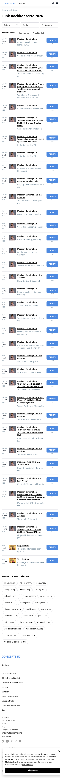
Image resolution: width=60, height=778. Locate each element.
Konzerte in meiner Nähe (12, 682)
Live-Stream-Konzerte (11, 705)
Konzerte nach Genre (9, 10)
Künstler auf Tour (9, 673)
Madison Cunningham (27, 39)
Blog (4, 710)
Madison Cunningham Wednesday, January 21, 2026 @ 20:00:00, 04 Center (30, 139)
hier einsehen (27, 764)
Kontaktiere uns (8, 720)
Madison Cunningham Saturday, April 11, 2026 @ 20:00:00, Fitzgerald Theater (29, 529)
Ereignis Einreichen (10, 729)
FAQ (3, 726)
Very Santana (23, 545)
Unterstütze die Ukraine (12, 733)
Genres (5, 687)
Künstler (5, 691)
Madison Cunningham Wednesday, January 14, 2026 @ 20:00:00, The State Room (30, 68)
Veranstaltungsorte (10, 696)
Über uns (5, 717)
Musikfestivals (8, 701)
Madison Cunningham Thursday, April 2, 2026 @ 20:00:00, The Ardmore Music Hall (30, 431)
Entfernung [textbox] (47, 25)
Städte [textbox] (25, 25)
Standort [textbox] (22, 3)
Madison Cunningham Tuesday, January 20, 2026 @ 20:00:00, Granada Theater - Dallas (30, 121)
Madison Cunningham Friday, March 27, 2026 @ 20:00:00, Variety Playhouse (30, 400)
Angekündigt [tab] (38, 33)
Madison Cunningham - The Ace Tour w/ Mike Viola (29, 179)
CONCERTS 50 (8, 3)
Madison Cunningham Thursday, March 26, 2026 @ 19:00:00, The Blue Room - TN (30, 384)
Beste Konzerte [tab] (8, 32)
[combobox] (24, 3)
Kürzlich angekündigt (11, 678)
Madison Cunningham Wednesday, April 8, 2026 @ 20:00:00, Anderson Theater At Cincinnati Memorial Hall (31, 496)
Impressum (6, 736)
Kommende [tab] (24, 33)
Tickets (52, 40)
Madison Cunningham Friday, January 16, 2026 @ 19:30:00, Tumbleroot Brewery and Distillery (30, 88)
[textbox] (7, 665)
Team (4, 723)
